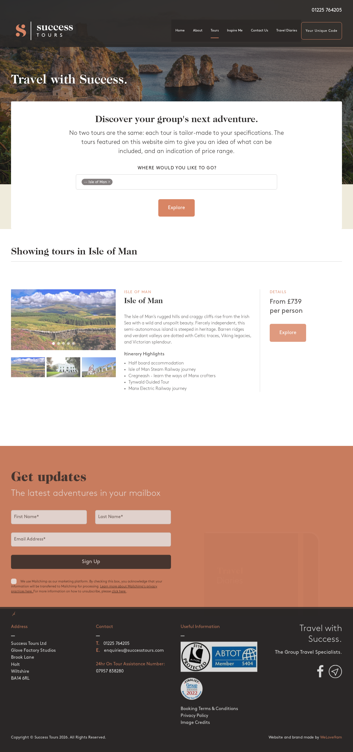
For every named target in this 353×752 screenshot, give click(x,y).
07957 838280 (110, 666)
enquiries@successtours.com (134, 646)
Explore (176, 208)
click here (119, 594)
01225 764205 (327, 10)
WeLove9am (331, 733)
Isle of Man (143, 305)
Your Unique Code (322, 31)
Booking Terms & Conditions (209, 704)
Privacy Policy (194, 711)
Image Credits (195, 718)
